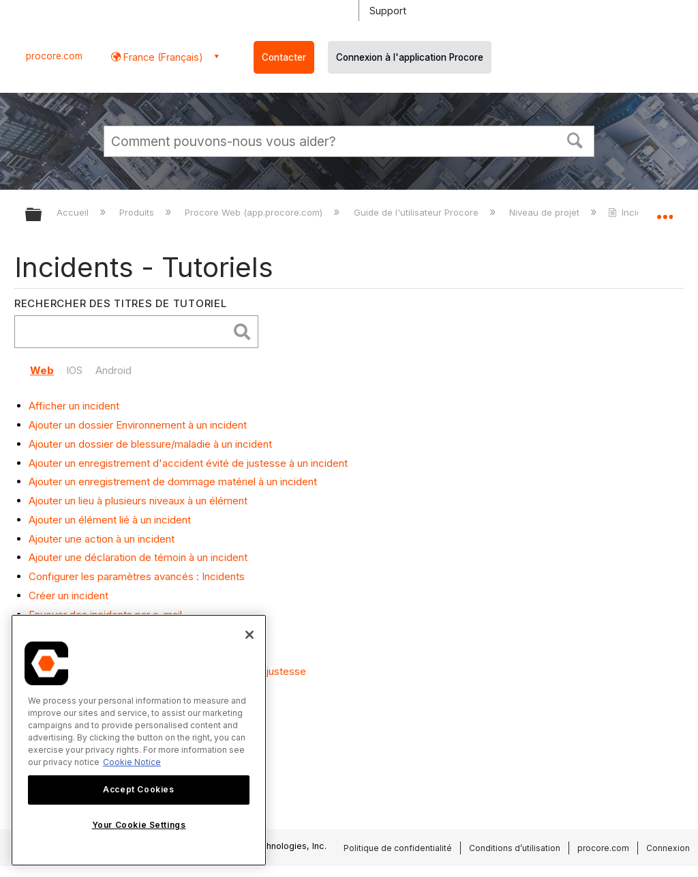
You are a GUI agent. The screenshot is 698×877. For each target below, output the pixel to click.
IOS (74, 370)
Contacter (284, 57)
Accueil (74, 212)
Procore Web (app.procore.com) (255, 212)
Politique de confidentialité (398, 848)
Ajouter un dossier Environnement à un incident (138, 424)
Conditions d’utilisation (514, 848)
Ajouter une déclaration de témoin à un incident (138, 557)
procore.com (54, 56)
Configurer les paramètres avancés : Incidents (137, 576)
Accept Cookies (138, 789)
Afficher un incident (74, 405)
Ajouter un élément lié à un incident (110, 519)
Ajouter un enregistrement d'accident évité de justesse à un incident (188, 463)
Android (113, 370)
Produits (138, 212)
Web (42, 370)
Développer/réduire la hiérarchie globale (42, 215)
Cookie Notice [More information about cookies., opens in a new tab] (132, 762)
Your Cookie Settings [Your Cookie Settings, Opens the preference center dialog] (139, 825)
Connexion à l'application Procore (409, 57)
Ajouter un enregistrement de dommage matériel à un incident (173, 481)
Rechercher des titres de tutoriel (120, 303)
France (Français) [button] (162, 57)
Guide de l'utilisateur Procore (417, 212)
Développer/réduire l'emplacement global (664, 210)
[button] (575, 139)
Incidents (635, 212)
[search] (124, 332)
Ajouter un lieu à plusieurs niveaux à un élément (138, 500)
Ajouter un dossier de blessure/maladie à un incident (150, 443)
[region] (139, 740)
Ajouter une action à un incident (101, 538)
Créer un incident (68, 595)
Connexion (668, 848)
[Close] (249, 635)
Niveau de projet (545, 212)
